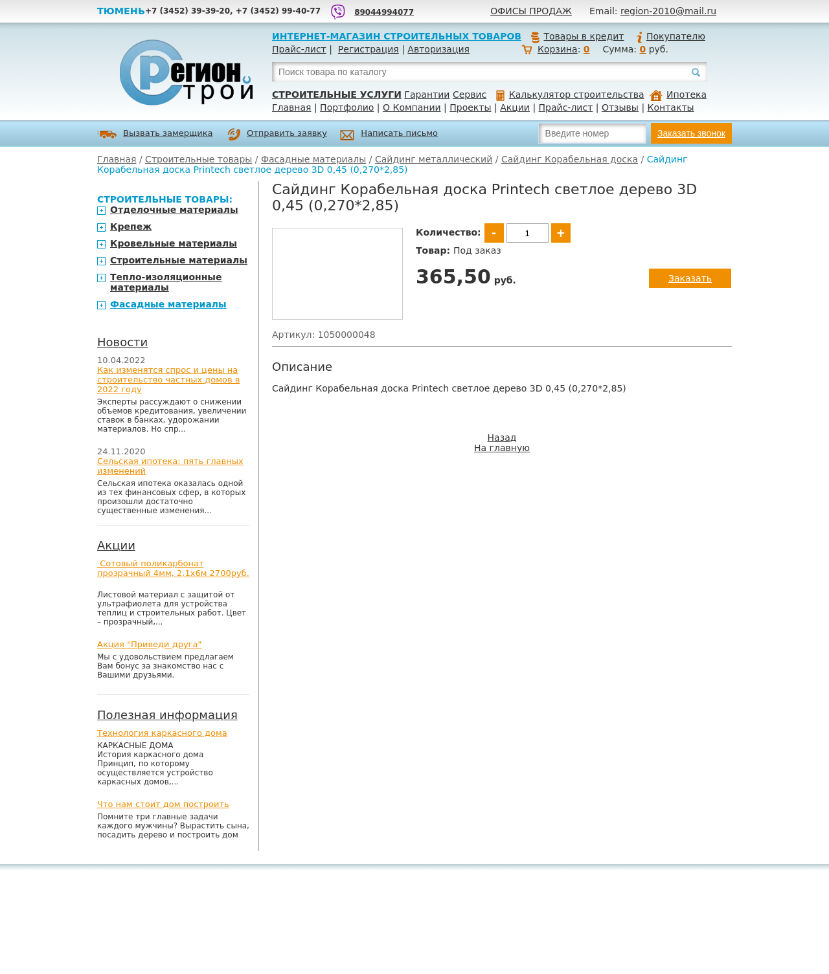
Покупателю (670, 36)
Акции (515, 107)
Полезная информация (167, 715)
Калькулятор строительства (570, 94)
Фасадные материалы (313, 159)
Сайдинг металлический (433, 159)
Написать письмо (389, 135)
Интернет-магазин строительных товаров (396, 36)
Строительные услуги (337, 94)
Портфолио (347, 107)
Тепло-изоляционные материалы (166, 282)
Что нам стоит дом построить (163, 804)
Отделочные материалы (174, 210)
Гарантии (426, 94)
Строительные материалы (178, 260)
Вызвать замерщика (155, 134)
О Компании (412, 107)
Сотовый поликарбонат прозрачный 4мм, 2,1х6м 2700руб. (173, 568)
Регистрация (368, 49)
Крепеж (131, 226)
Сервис (469, 94)
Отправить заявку (277, 134)
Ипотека (678, 94)
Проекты (470, 107)
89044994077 (384, 12)
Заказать (690, 278)
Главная (291, 107)
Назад (502, 437)
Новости (122, 342)
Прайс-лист (299, 49)
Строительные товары (198, 159)
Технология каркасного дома (162, 733)
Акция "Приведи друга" (149, 644)
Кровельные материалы (173, 243)
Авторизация (438, 49)
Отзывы (620, 107)
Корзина (558, 49)
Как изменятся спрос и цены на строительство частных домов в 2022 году (168, 379)
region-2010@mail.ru (668, 11)
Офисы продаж (531, 11)
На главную (502, 448)
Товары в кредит (577, 36)
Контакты (671, 107)
